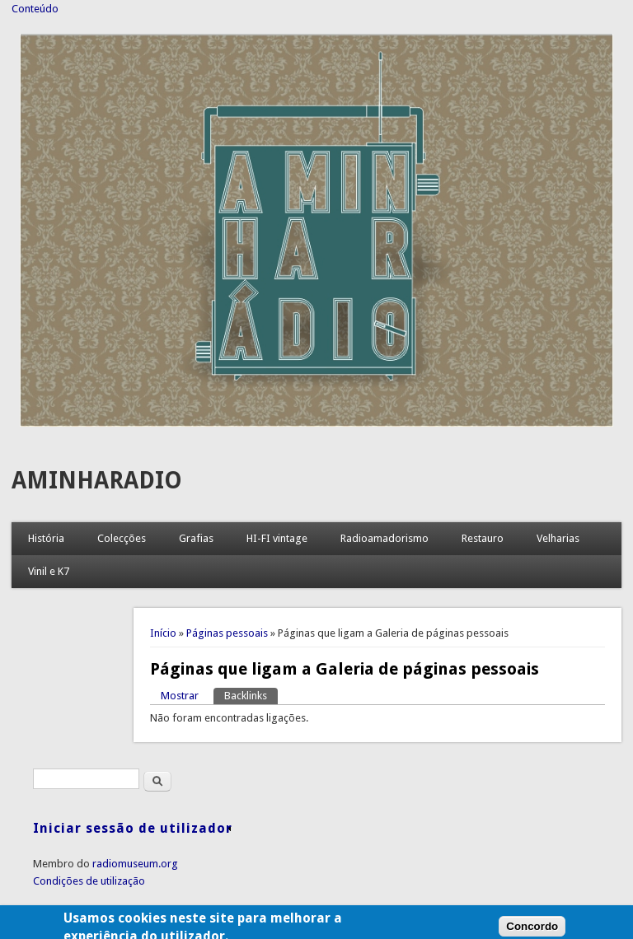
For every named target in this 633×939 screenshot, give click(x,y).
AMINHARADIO (97, 480)
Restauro (483, 538)
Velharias (558, 538)
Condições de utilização (89, 881)
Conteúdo (35, 8)
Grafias (196, 538)
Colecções (121, 538)
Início (163, 633)
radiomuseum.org (135, 863)
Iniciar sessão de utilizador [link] (132, 828)
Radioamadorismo (384, 538)
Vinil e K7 (48, 571)
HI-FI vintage (276, 538)
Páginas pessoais (227, 633)
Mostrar (180, 695)
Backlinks (251, 695)
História (46, 538)
